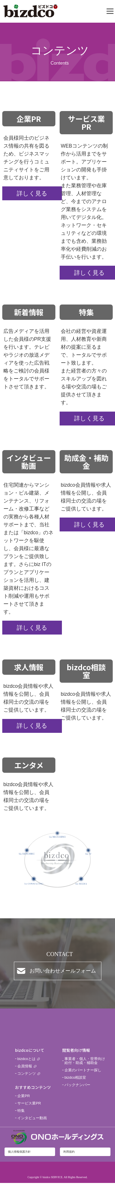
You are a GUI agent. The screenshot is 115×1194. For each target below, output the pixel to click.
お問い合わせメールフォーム (63, 971)
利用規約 (69, 1151)
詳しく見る (32, 193)
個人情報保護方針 (19, 1151)
